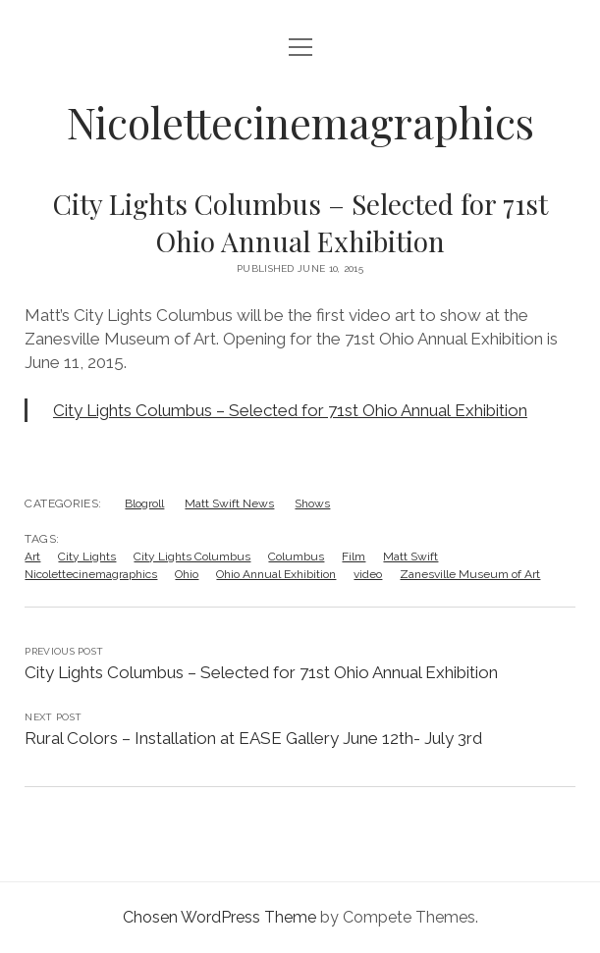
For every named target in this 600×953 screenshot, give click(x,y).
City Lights (87, 556)
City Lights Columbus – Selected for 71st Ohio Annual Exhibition (290, 410)
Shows (312, 503)
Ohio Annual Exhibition (276, 574)
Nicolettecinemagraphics (300, 122)
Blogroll (144, 503)
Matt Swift (410, 556)
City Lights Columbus (192, 556)
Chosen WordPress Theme (219, 917)
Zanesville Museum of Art (470, 574)
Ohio (186, 574)
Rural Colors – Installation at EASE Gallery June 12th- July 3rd (253, 738)
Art (32, 556)
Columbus (296, 556)
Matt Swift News (229, 503)
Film (353, 556)
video (368, 574)
